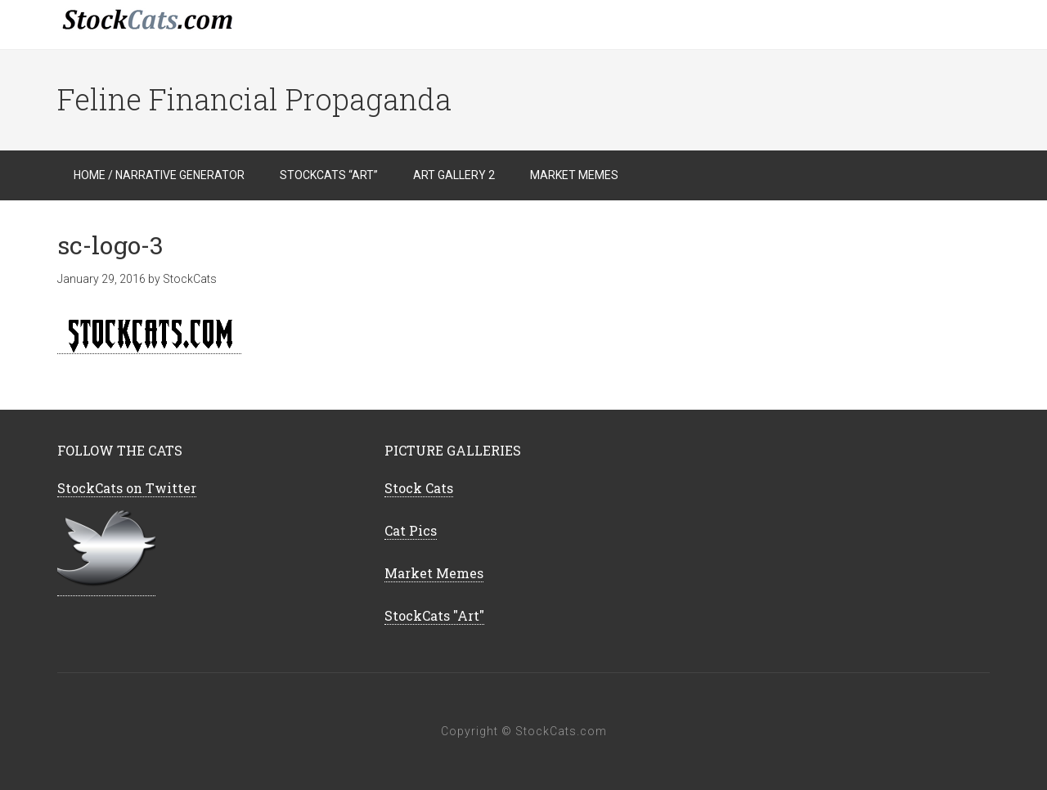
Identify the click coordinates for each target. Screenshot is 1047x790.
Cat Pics (410, 530)
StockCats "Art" (434, 615)
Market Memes (433, 572)
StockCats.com (188, 24)
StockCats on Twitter (126, 487)
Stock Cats (418, 487)
